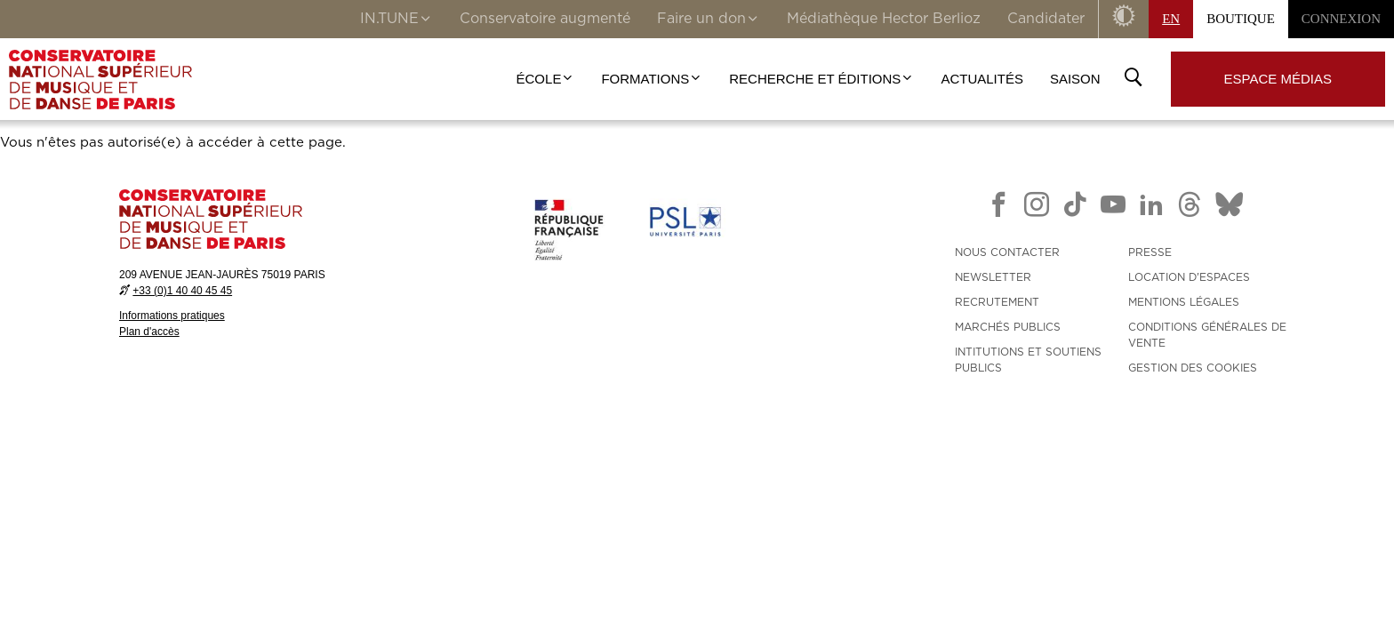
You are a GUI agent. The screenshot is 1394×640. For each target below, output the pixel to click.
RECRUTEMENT (997, 302)
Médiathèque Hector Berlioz (884, 19)
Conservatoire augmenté (545, 19)
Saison (1075, 78)
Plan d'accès (149, 331)
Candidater (1046, 19)
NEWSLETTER (993, 277)
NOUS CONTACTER (1007, 252)
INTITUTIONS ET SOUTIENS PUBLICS (1028, 360)
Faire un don (708, 20)
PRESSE (1150, 252)
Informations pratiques (172, 315)
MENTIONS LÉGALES (1183, 302)
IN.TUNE (396, 20)
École (546, 78)
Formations (651, 78)
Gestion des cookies (1192, 368)
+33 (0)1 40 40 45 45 (182, 290)
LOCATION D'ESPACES (1189, 277)
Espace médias (1278, 78)
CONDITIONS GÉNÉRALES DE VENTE (1207, 335)
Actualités (982, 78)
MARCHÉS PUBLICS (1008, 327)
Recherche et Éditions (821, 78)
